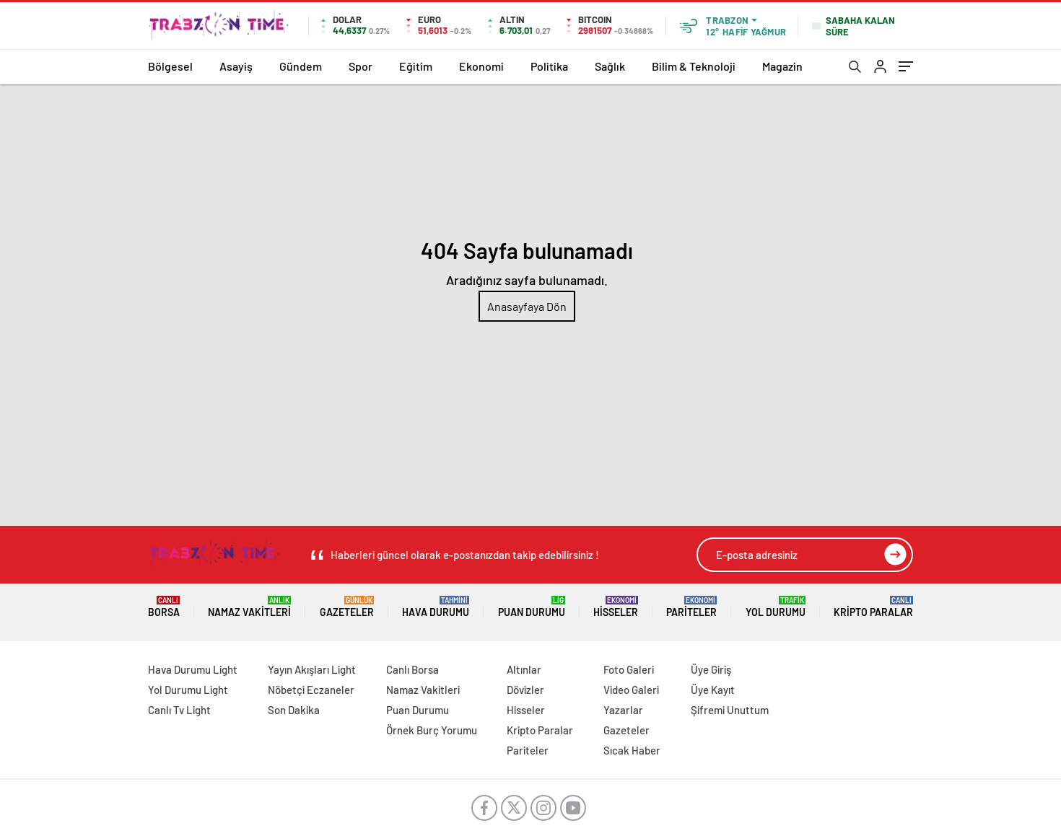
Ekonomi (481, 66)
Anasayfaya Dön (527, 306)
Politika (549, 66)
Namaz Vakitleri (249, 607)
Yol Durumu (775, 607)
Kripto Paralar (873, 607)
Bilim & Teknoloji (693, 66)
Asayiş (236, 66)
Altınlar (524, 669)
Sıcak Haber (631, 750)
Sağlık (610, 66)
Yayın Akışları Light (312, 669)
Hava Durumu (435, 607)
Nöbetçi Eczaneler (311, 689)
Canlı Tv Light (179, 709)
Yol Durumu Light (188, 689)
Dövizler (525, 689)
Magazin (782, 66)
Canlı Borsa (412, 669)
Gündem (300, 66)
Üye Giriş (711, 669)
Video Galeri (631, 689)
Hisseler (615, 607)
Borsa (164, 607)
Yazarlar (623, 709)
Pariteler (691, 607)
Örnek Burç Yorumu (431, 729)
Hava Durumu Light (192, 669)
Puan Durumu (531, 607)
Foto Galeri (628, 669)
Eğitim (415, 66)
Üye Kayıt (713, 689)
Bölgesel (170, 66)
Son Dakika (294, 709)
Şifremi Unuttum (730, 709)
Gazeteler (347, 607)
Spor (360, 66)
